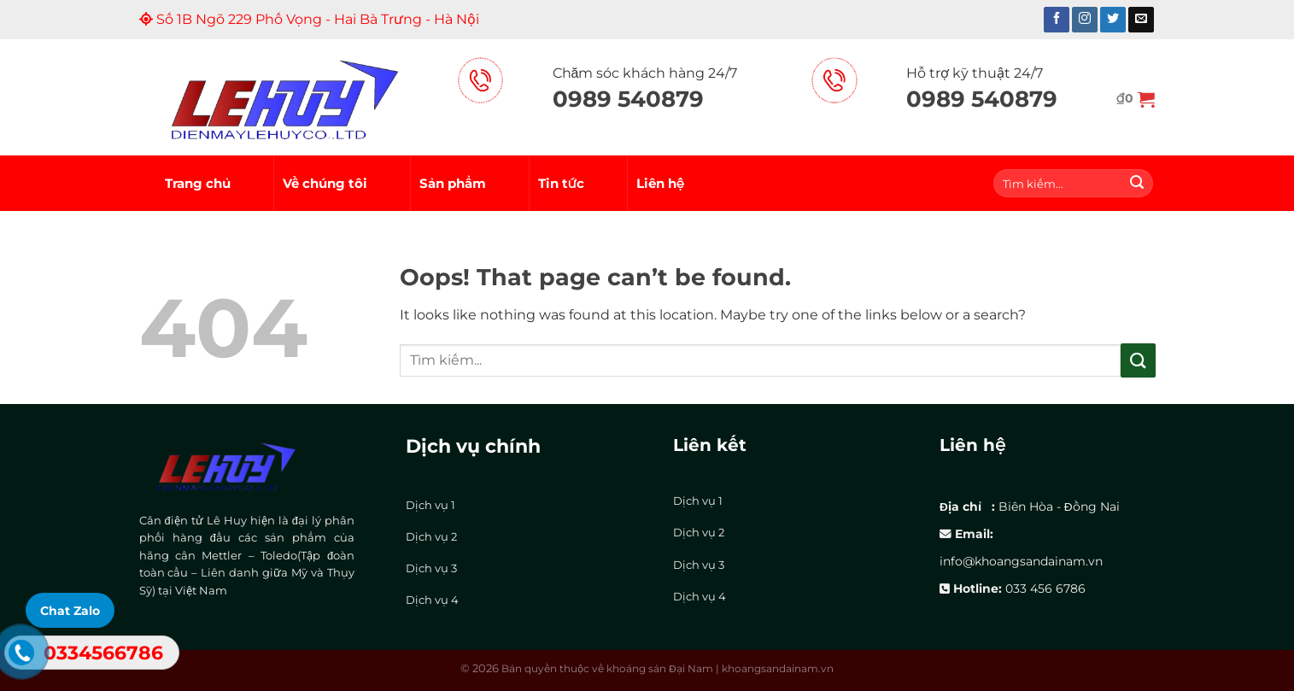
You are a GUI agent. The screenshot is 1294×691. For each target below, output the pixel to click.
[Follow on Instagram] (1085, 19)
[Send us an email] (1141, 19)
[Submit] (1136, 183)
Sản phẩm (452, 183)
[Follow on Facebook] (1056, 19)
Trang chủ (198, 183)
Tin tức (561, 183)
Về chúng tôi (325, 183)
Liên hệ (660, 183)
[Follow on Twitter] (1113, 19)
